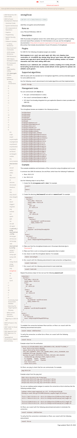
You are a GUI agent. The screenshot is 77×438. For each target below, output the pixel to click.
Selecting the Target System (12, 307)
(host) (12, 151)
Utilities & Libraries (35, 9)
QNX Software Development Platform (17, 9)
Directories (27, 248)
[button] (3, 15)
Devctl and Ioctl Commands (11, 49)
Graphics (8, 32)
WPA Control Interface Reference (11, 314)
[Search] (58, 2)
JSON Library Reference (11, 53)
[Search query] (49, 2)
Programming (9, 35)
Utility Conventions (12, 82)
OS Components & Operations (11, 29)
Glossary (10, 310)
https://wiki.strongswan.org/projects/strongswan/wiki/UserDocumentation (52, 43)
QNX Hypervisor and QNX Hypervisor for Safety (10, 333)
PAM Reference (11, 56)
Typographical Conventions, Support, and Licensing (11, 339)
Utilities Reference (48, 9)
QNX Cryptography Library (11, 69)
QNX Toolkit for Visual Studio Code (10, 328)
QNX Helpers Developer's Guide (12, 60)
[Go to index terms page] (37, 2)
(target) (12, 154)
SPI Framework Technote (11, 64)
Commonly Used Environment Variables (13, 301)
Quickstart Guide (10, 23)
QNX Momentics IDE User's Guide (10, 15)
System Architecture (12, 26)
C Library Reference (10, 45)
